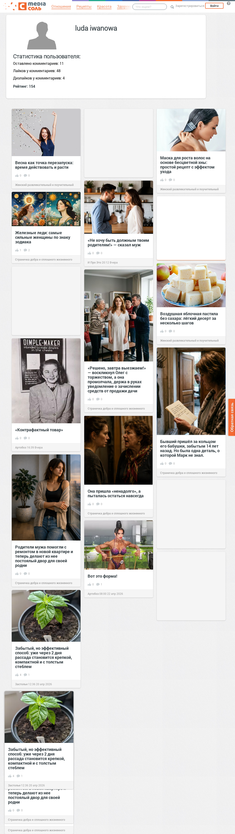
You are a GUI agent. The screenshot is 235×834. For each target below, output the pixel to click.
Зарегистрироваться (189, 6)
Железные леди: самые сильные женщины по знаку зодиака (42, 237)
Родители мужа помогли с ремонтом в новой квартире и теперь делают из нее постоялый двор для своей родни (44, 556)
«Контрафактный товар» (39, 429)
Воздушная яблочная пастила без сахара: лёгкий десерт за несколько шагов (189, 318)
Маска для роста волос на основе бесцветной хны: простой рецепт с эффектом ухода (187, 164)
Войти (214, 6)
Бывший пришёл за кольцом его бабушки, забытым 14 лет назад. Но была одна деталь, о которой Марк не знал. (190, 448)
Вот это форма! (102, 576)
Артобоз (20, 447)
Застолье (21, 684)
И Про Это (94, 262)
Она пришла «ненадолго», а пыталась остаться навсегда (116, 493)
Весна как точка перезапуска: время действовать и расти (44, 164)
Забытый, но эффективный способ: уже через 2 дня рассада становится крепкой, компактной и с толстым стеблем (43, 657)
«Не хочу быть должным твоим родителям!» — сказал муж (118, 242)
